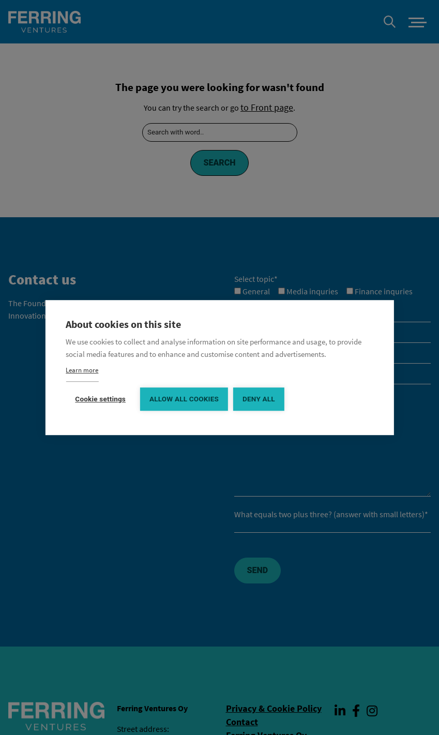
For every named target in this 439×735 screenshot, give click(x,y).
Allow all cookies (184, 398)
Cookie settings (100, 398)
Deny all (259, 398)
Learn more (82, 369)
